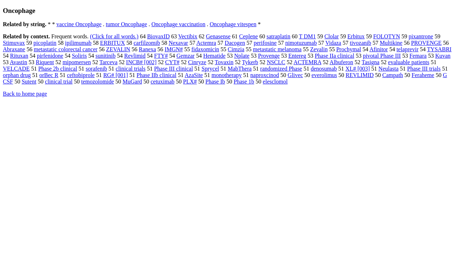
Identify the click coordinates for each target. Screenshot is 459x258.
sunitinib (105, 56)
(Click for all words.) (114, 36)
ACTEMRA (307, 62)
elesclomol (275, 81)
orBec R (48, 75)
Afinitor (378, 49)
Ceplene (248, 36)
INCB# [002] (141, 62)
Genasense (218, 36)
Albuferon (341, 62)
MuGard (132, 81)
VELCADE (16, 69)
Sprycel (210, 69)
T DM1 (307, 36)
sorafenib (96, 69)
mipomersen (76, 62)
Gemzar (185, 56)
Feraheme (423, 75)
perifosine (265, 43)
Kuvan (443, 56)
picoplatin (44, 43)
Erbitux (356, 36)
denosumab (324, 69)
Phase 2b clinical (57, 69)
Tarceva (108, 62)
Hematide (214, 56)
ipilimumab (78, 43)
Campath (392, 75)
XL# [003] (357, 69)
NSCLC (276, 62)
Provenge (269, 56)
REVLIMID (360, 75)
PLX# (190, 81)
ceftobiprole (81, 75)
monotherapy (227, 75)
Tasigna (371, 62)
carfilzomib (146, 43)
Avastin (18, 62)
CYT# (172, 62)
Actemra (206, 43)
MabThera (240, 69)
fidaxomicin (205, 49)
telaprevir (407, 49)
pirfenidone (50, 56)
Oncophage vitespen (233, 24)
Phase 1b (244, 81)
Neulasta (388, 69)
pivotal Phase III (382, 56)
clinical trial (58, 81)
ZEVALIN (118, 49)
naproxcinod (264, 75)
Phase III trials (423, 69)
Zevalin (319, 49)
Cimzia (236, 49)
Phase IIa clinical (334, 56)
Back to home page (25, 94)
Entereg (297, 56)
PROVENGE (426, 43)
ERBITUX (112, 43)
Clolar (332, 36)
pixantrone (420, 36)
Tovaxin (224, 62)
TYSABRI (439, 49)
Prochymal (348, 49)
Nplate (242, 56)
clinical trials (131, 69)
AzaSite (194, 75)
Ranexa (147, 49)
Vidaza (333, 43)
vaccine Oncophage (78, 24)
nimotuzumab (301, 43)
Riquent (45, 62)
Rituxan (19, 56)
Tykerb (250, 62)
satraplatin (278, 36)
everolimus (324, 75)
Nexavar (178, 43)
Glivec (295, 75)
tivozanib (360, 43)
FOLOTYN (386, 36)
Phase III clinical (173, 69)
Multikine (391, 43)
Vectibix (187, 36)
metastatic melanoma (277, 49)
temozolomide (97, 81)
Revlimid (135, 56)
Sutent (29, 81)
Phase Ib (215, 81)
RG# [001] (115, 75)
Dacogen (235, 43)
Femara (418, 56)
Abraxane (14, 49)
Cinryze (197, 62)
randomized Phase (281, 69)
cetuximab (163, 81)
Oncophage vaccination (178, 24)
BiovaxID (158, 36)
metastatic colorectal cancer (66, 49)
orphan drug (17, 75)
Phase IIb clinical (156, 75)
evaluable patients (408, 62)
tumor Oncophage (126, 24)
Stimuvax (14, 43)
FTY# (161, 56)
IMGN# (174, 49)
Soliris (79, 56)
